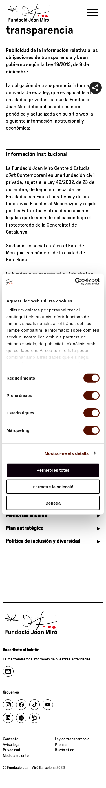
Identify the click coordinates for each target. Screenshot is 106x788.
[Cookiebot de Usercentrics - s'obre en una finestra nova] (76, 281)
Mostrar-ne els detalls (67, 453)
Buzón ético (64, 750)
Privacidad (11, 750)
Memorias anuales (26, 515)
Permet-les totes (53, 470)
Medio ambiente (16, 756)
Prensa (61, 745)
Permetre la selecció (52, 486)
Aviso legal (11, 745)
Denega (53, 503)
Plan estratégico (24, 528)
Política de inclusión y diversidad (43, 541)
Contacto (10, 739)
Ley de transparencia (72, 739)
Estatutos (32, 210)
